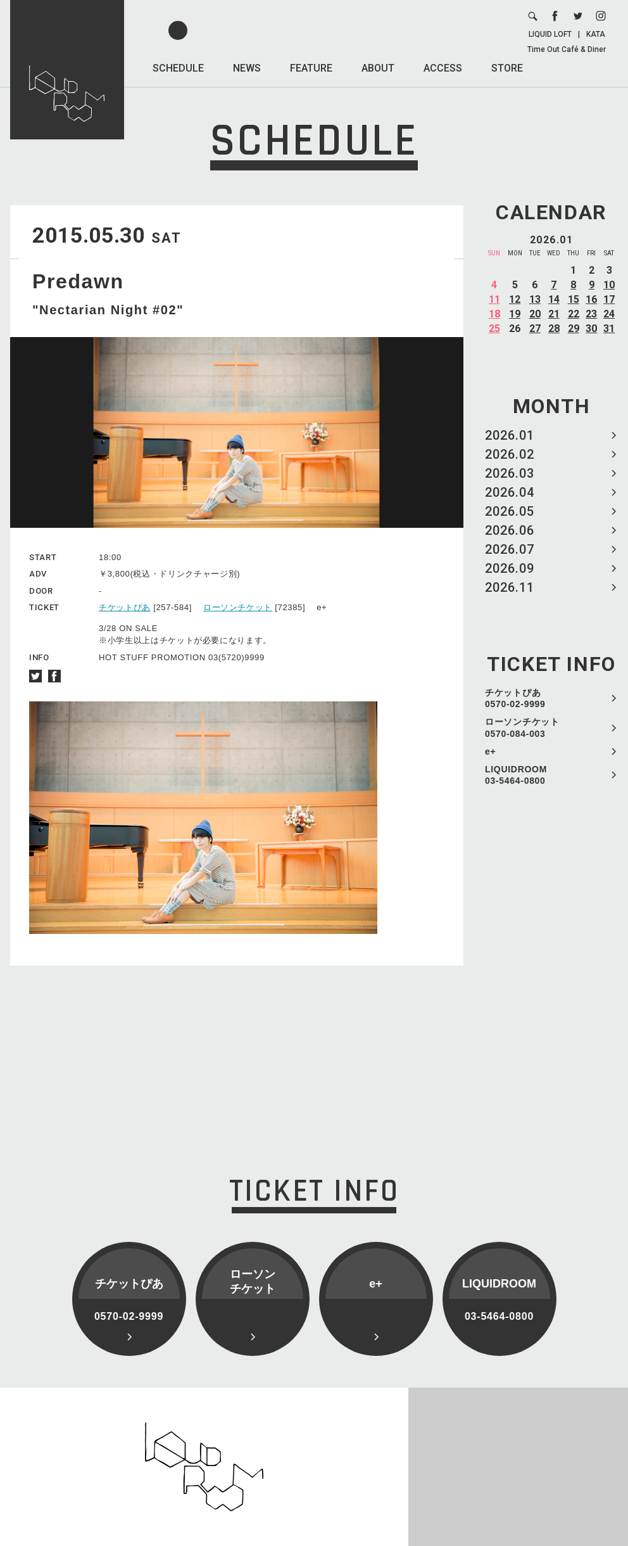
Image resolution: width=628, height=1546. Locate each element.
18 (494, 314)
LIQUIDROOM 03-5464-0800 (516, 775)
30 (591, 329)
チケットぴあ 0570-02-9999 (515, 698)
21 (554, 314)
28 (554, 329)
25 (494, 329)
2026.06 (509, 530)
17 (609, 299)
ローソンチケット (237, 607)
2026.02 (509, 454)
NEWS (247, 68)
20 (535, 314)
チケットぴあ (125, 607)
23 (591, 314)
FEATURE (311, 68)
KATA (595, 34)
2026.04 (509, 492)
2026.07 (509, 549)
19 (514, 314)
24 (609, 314)
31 (609, 329)
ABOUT (377, 68)
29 (573, 329)
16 (591, 299)
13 (535, 299)
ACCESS (443, 68)
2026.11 (509, 587)
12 (514, 299)
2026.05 (509, 511)
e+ (490, 751)
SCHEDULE (178, 68)
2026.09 (509, 568)
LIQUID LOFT (550, 34)
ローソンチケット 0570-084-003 (522, 727)
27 (535, 329)
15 (573, 299)
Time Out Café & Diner (566, 49)
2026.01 (509, 435)
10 (609, 285)
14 (554, 299)
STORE (507, 68)
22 (573, 314)
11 (494, 299)
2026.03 (509, 473)
